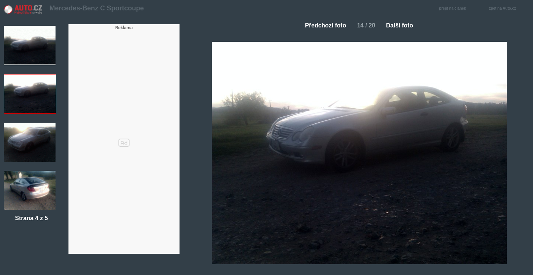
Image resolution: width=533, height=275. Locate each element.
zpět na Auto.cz (506, 8)
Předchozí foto (322, 25)
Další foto (402, 25)
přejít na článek (454, 8)
